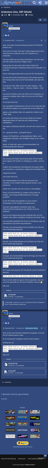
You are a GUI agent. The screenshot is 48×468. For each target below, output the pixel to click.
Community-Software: (24, 465)
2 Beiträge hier (20, 40)
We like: (22, 407)
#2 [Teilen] (41, 328)
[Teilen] (40, 19)
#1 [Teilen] (41, 40)
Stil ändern (42, 458)
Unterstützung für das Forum (22, 447)
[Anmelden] (40, 2)
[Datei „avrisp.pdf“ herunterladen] (24, 296)
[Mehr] (44, 40)
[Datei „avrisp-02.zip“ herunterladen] (24, 364)
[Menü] (45, 3)
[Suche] (34, 3)
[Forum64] (19, 3)
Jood (5, 15)
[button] (45, 19)
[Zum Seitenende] (45, 455)
